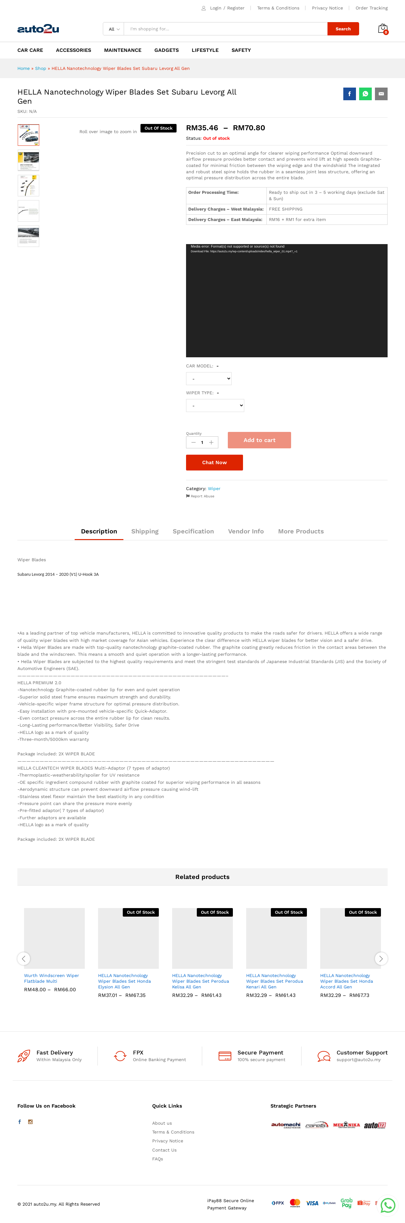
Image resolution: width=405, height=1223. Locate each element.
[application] (287, 301)
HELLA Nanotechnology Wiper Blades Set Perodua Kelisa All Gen (200, 981)
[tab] (99, 534)
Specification (193, 531)
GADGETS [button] (166, 50)
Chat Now (214, 462)
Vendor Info (246, 531)
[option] (28, 135)
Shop (40, 68)
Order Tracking (372, 7)
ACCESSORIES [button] (73, 50)
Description (99, 531)
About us (162, 1123)
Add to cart (260, 440)
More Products (301, 531)
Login (215, 8)
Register (236, 8)
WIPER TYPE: (202, 392)
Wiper (214, 488)
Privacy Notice (327, 7)
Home (23, 68)
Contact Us (164, 1149)
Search (343, 28)
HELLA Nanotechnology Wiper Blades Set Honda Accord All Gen (346, 981)
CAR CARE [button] (30, 50)
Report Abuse (200, 496)
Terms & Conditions (278, 7)
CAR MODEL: (202, 365)
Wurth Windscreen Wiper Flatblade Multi (51, 978)
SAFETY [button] (241, 50)
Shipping (145, 531)
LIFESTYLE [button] (205, 50)
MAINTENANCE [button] (122, 50)
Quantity (194, 433)
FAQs (157, 1158)
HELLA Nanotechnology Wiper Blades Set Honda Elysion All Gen (124, 981)
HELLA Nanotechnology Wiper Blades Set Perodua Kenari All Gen (274, 981)
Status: (194, 138)
